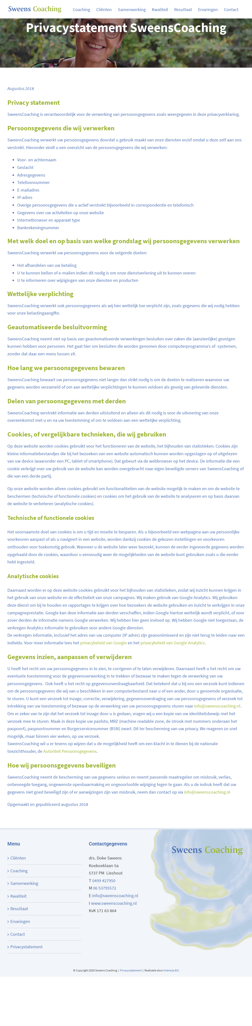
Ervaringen (20, 921)
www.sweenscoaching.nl (114, 903)
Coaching (19, 871)
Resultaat (19, 908)
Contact (17, 934)
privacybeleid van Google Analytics (173, 643)
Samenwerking (24, 883)
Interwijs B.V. (171, 970)
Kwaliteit (18, 896)
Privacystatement (26, 947)
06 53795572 (104, 888)
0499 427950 (103, 880)
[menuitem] (84, 9)
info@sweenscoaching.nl (217, 706)
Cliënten (18, 858)
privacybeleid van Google (103, 643)
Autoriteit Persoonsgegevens (70, 751)
